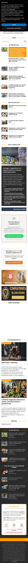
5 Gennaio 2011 (13, 131)
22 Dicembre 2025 (13, 498)
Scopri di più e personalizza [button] (14, 28)
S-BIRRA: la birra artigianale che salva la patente (18, 471)
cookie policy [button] (12, 9)
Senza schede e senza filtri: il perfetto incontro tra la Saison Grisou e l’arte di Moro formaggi (17, 95)
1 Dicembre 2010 (13, 108)
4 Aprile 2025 (5, 405)
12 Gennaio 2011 (13, 138)
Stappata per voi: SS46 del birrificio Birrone (15, 113)
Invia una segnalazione (14, 262)
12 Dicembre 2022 (13, 479)
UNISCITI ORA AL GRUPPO (14, 236)
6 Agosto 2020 (6, 364)
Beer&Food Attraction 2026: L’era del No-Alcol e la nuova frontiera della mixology (17, 496)
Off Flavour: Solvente (9, 363)
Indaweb (16, 560)
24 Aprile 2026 (12, 62)
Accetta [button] (14, 24)
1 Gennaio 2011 (13, 123)
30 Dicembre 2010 (13, 116)
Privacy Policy (22, 560)
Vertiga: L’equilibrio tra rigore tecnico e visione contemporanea (17, 69)
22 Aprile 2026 (12, 98)
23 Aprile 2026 (12, 80)
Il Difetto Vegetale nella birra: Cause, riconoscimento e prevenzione (13, 402)
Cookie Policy (14, 561)
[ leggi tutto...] (21, 375)
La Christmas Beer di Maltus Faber (16, 121)
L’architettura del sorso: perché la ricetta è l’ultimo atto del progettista (17, 86)
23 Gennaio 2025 (13, 473)
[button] (26, 539)
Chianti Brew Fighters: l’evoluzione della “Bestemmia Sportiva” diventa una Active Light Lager (17, 487)
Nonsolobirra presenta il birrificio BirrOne (17, 106)
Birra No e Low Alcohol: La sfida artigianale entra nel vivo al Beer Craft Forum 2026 (14, 202)
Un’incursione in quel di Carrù (15, 478)
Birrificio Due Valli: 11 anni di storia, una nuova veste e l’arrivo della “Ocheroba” (18, 54)
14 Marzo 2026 (12, 489)
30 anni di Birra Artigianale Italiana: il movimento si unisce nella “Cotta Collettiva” (17, 77)
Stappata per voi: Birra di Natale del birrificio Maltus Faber (17, 128)
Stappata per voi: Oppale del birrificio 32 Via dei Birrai (16, 136)
